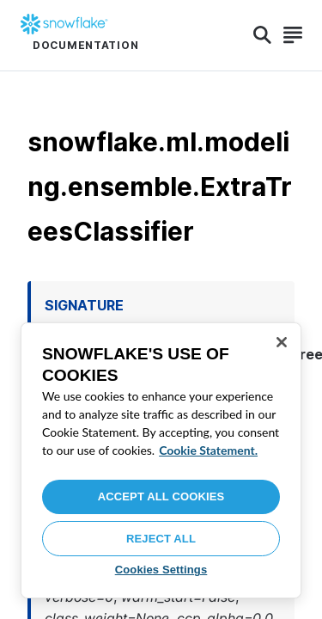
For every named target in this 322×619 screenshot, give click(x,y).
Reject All (161, 538)
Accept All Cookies (161, 496)
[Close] (282, 342)
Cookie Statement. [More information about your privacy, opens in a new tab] (208, 450)
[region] (161, 460)
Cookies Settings (161, 569)
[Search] (262, 35)
